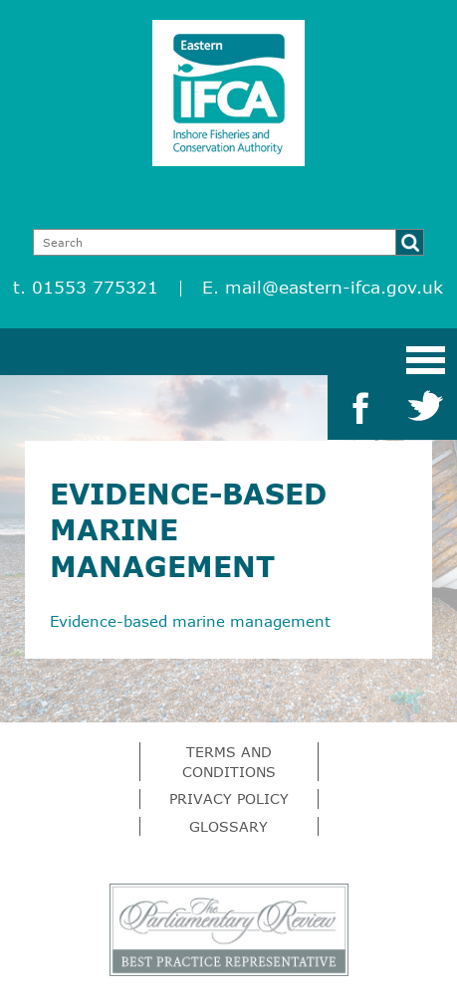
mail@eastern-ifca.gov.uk (334, 287)
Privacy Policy (229, 798)
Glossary (228, 826)
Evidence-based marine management (190, 621)
